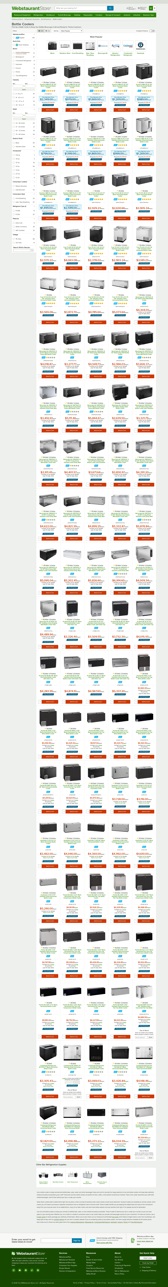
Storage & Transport (113, 15)
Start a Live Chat (120, 803)
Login (64, 1078)
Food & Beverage (64, 15)
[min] (18, 86)
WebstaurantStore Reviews (96, 1271)
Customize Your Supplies (68, 1265)
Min (14, 84)
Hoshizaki (113, 1222)
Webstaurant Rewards (67, 1260)
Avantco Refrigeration (77, 1222)
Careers (117, 1262)
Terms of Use (101, 1283)
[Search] (32, 250)
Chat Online (145, 1267)
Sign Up (77, 1241)
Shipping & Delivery (148, 1270)
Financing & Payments (123, 1265)
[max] (30, 86)
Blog (87, 1257)
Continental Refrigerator (102, 1222)
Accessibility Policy (115, 1283)
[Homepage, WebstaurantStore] (31, 8)
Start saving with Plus (104, 1243)
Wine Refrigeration (87, 1182)
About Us (118, 1257)
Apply (24, 89)
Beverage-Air (89, 1222)
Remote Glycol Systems (102, 1182)
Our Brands (119, 1260)
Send (76, 1082)
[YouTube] (20, 1270)
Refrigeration (38, 15)
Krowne (120, 1222)
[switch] (152, 31)
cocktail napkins (59, 1219)
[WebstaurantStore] (31, 1253)
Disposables (88, 15)
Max (26, 84)
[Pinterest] (38, 1270)
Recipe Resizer (64, 1268)
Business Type (148, 15)
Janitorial (126, 15)
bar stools (115, 1217)
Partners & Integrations (67, 1271)
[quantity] (40, 110)
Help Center (148, 1258)
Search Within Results (21, 247)
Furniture (99, 15)
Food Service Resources (95, 1268)
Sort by (56, 31)
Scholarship (119, 1268)
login (52, 1083)
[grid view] (40, 30)
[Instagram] (14, 1270)
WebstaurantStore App (67, 1262)
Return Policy (119, 1274)
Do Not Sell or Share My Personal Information (140, 1283)
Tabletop (77, 15)
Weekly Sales (91, 1262)
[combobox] (81, 8)
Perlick (125, 1222)
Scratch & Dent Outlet (94, 1260)
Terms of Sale (78, 1283)
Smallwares (50, 15)
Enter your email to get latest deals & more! (23, 1240)
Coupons (89, 1265)
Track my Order (148, 1263)
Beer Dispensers (72, 1182)
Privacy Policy (89, 1283)
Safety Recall (90, 1274)
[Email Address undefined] (69, 1082)
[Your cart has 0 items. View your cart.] (152, 8)
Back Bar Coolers (58, 1182)
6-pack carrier (41, 1217)
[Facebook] (26, 1270)
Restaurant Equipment (22, 15)
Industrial (136, 15)
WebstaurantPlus (65, 1257)
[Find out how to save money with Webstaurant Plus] (44, 91)
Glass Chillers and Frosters (43, 1182)
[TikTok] (32, 1270)
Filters (15, 31)
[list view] (47, 30)
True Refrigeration (136, 1222)
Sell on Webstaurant (122, 1271)
